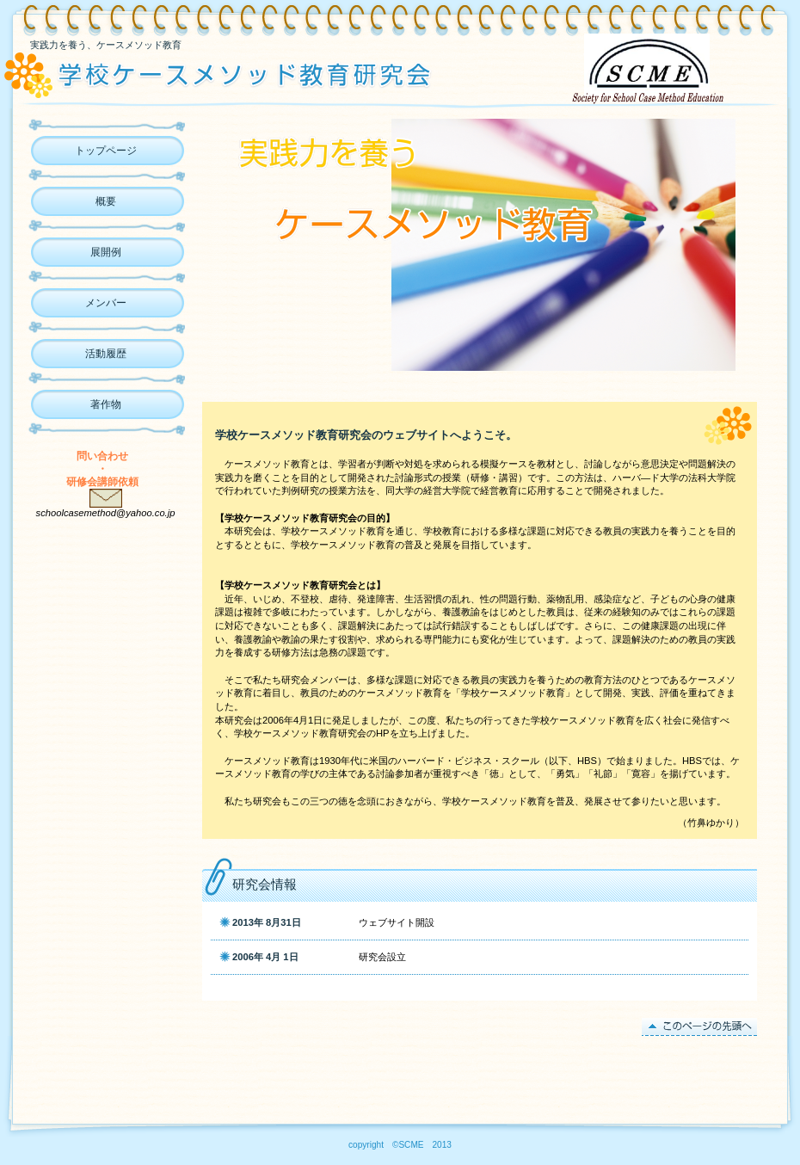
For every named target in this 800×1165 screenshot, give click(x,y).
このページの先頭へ (699, 1027)
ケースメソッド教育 (247, 73)
